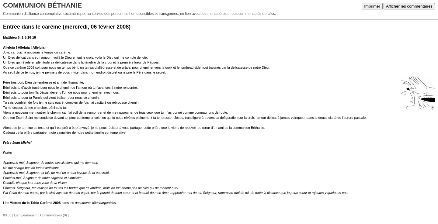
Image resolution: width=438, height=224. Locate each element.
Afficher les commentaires (409, 6)
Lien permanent (25, 215)
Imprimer (372, 6)
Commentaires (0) (53, 215)
